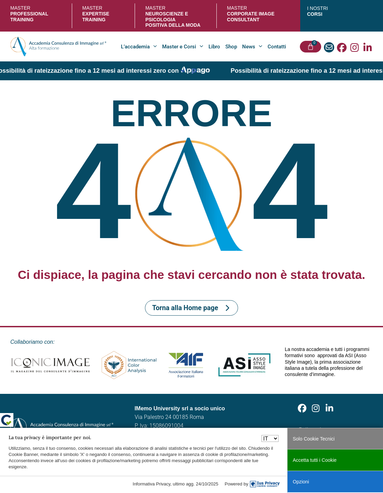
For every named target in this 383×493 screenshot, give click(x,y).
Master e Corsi (182, 46)
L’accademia (139, 46)
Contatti (277, 47)
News (252, 46)
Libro (214, 47)
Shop (231, 47)
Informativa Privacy (151, 483)
